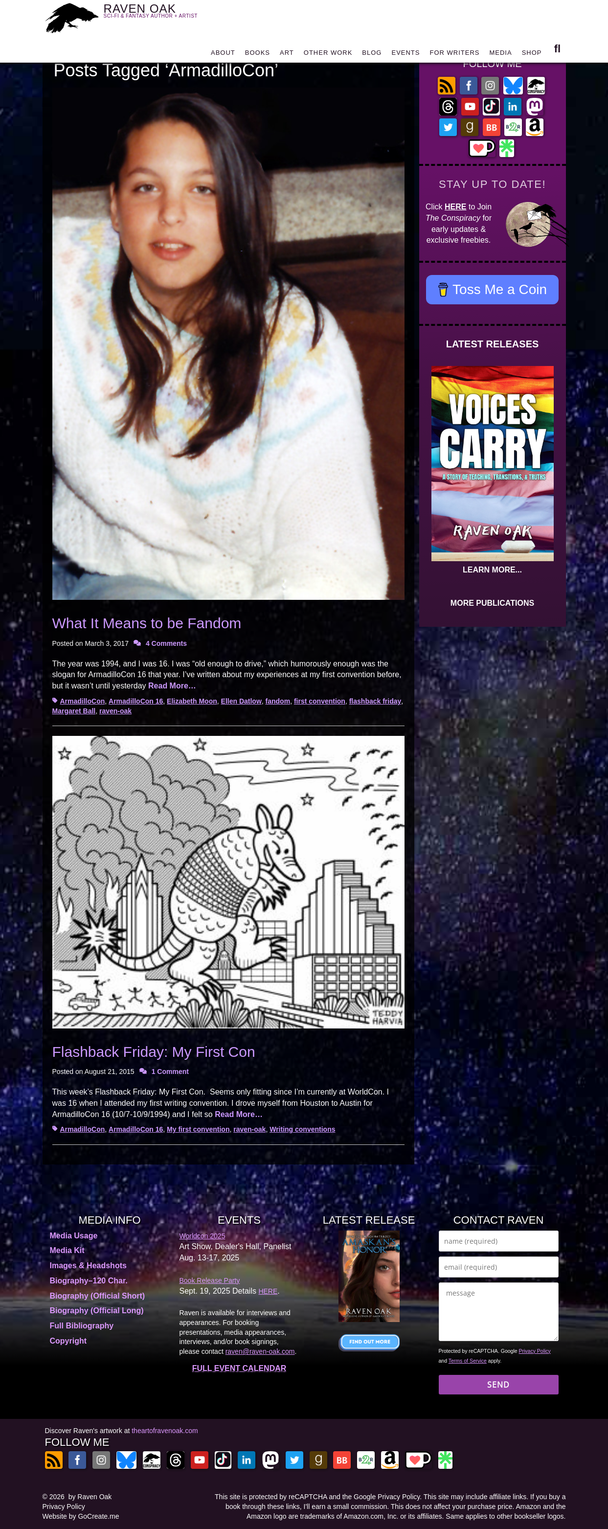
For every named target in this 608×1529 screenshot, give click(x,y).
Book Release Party (210, 1280)
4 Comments (166, 643)
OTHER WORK (328, 55)
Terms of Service (468, 1361)
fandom (278, 701)
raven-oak (115, 711)
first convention (319, 701)
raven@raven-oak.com (260, 1351)
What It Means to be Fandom (147, 623)
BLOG (372, 55)
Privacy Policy (535, 1351)
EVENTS (405, 55)
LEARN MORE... (492, 570)
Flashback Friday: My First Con (153, 1052)
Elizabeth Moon (192, 701)
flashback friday (375, 701)
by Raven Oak (90, 1497)
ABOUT (223, 55)
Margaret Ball (74, 711)
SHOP (532, 55)
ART (287, 55)
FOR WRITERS (454, 55)
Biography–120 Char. (89, 1281)
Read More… (172, 686)
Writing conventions (302, 1129)
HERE (455, 207)
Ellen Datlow (241, 701)
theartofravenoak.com (165, 1431)
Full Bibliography (82, 1326)
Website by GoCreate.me (81, 1516)
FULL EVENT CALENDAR (239, 1368)
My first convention (198, 1129)
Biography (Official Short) (97, 1296)
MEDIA (500, 55)
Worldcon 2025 (202, 1236)
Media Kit (67, 1250)
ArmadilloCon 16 (136, 701)
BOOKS (257, 55)
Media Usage (74, 1236)
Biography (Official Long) (97, 1310)
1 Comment (170, 1071)
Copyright (68, 1341)
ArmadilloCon (82, 701)
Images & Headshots (88, 1265)
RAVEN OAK (165, 15)
